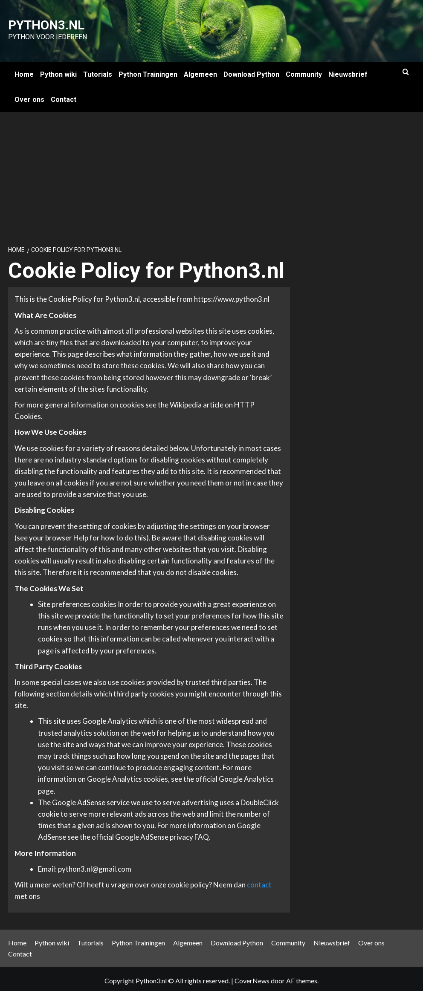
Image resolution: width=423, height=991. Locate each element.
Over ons (29, 96)
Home (24, 70)
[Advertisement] (211, 172)
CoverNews (252, 977)
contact (259, 880)
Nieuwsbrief (348, 70)
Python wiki (58, 70)
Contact (63, 96)
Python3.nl (34, 23)
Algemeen (200, 70)
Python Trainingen (148, 70)
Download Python (251, 70)
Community (304, 70)
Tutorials (97, 70)
